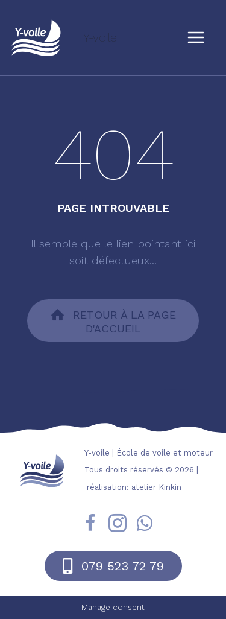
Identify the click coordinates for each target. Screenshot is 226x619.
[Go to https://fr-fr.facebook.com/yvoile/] (90, 525)
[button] (113, 320)
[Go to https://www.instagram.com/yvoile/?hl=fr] (117, 525)
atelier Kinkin (156, 487)
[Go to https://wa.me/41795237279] (145, 524)
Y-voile (100, 37)
